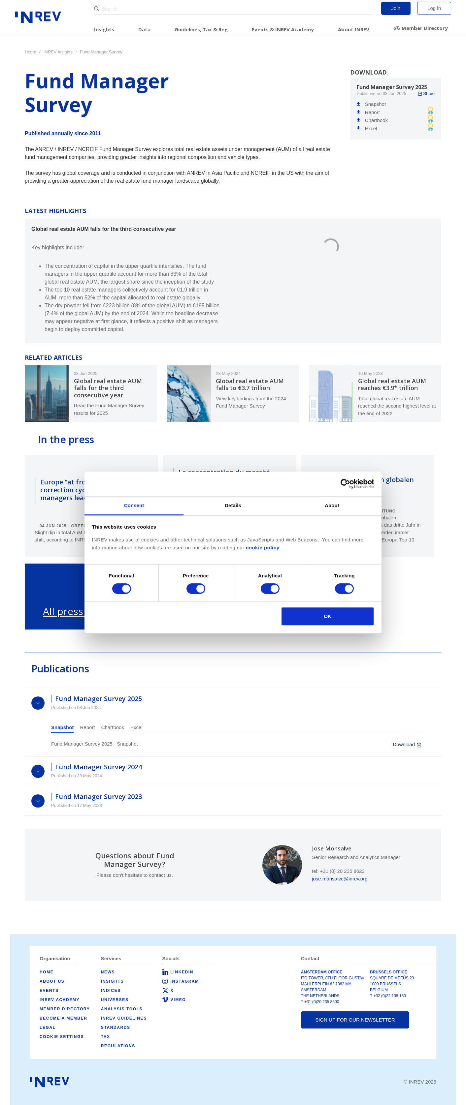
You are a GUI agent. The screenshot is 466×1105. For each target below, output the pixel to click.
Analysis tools (122, 1009)
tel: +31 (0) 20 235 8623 (338, 871)
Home (30, 51)
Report (87, 727)
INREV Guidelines (124, 1018)
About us (52, 981)
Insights (104, 29)
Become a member (63, 1018)
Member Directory (425, 28)
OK (327, 616)
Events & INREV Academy (283, 29)
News (108, 972)
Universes (115, 1000)
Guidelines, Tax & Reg (201, 29)
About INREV (353, 29)
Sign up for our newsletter (355, 1020)
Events (49, 990)
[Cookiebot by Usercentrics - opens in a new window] (345, 484)
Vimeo (178, 1000)
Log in (434, 8)
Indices (111, 990)
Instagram (185, 981)
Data (144, 29)
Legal (48, 1027)
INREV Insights (58, 51)
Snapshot (62, 727)
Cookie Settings (62, 1036)
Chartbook (112, 727)
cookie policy (263, 547)
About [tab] (332, 505)
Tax (105, 1036)
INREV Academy (60, 1000)
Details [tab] (233, 505)
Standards (115, 1027)
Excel (136, 727)
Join (396, 8)
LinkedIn (182, 972)
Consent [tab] (134, 505)
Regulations (118, 1046)
